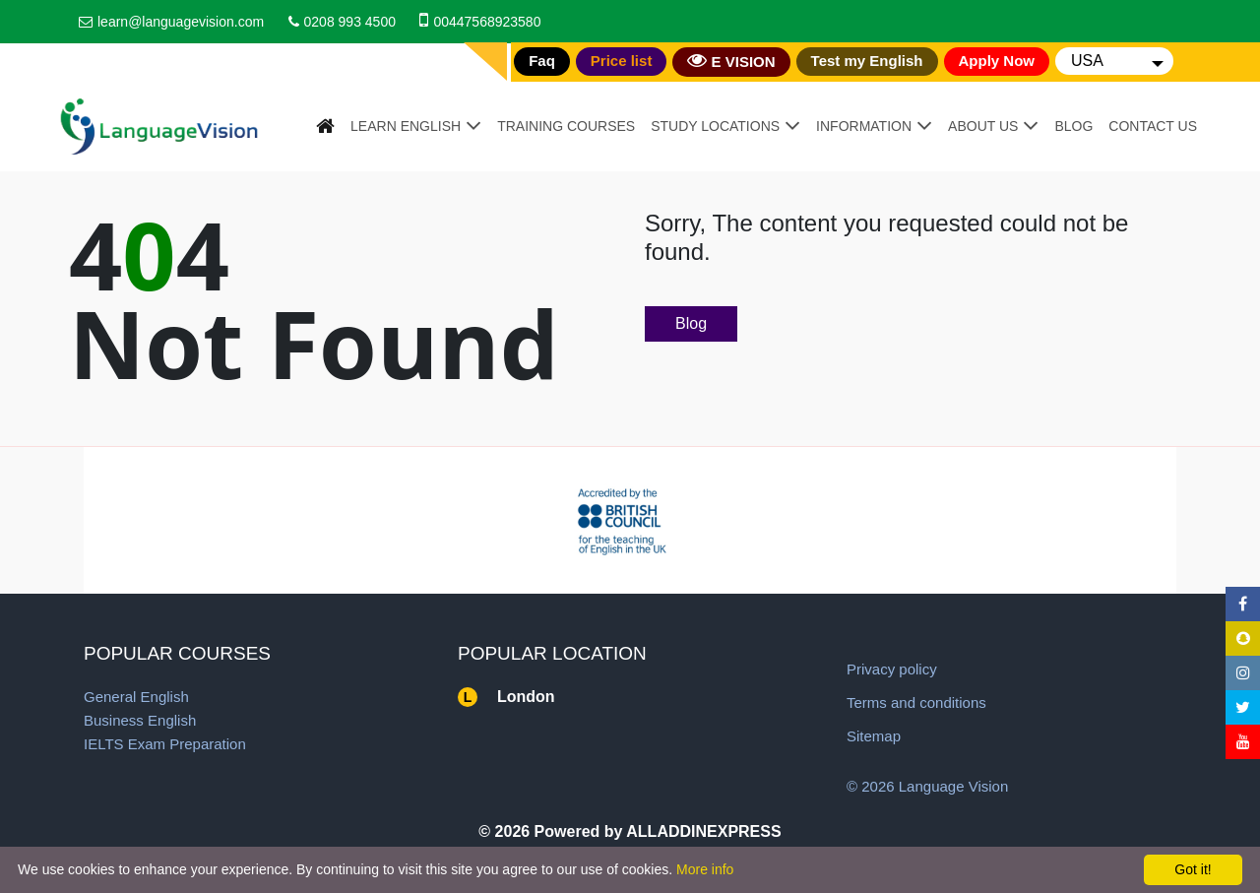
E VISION (731, 60)
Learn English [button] (405, 126)
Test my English (867, 60)
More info (704, 869)
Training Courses (566, 126)
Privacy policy (892, 669)
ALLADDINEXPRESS (703, 831)
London (526, 696)
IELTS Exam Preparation (165, 743)
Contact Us (1152, 126)
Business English (140, 720)
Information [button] (864, 126)
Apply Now (997, 60)
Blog (1073, 126)
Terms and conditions (916, 702)
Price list (622, 60)
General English (136, 696)
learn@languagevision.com (180, 22)
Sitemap (874, 736)
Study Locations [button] (715, 126)
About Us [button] (983, 126)
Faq (542, 60)
